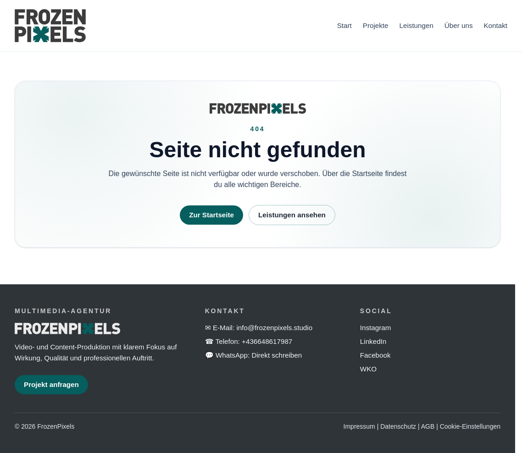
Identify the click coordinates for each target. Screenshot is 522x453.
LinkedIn (373, 341)
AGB (428, 426)
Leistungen (416, 25)
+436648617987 (267, 341)
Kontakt (495, 25)
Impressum (359, 426)
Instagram (375, 327)
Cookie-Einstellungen (470, 426)
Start (344, 25)
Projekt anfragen (51, 384)
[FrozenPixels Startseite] (170, 25)
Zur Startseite (211, 215)
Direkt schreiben (276, 355)
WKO (368, 369)
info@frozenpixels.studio (274, 327)
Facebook (375, 355)
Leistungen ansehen (292, 215)
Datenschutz (398, 426)
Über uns (458, 25)
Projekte (376, 25)
